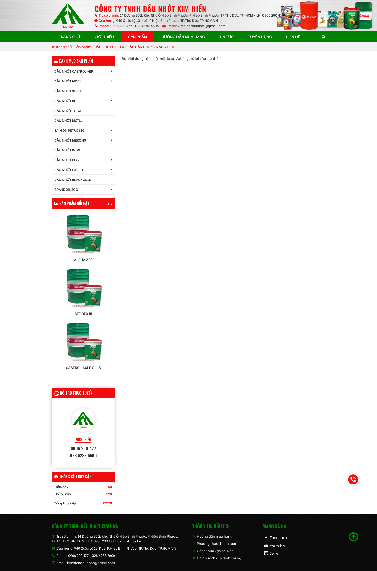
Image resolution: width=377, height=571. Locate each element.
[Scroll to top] (353, 536)
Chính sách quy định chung (216, 557)
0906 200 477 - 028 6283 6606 (134, 25)
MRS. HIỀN (83, 439)
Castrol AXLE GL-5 (83, 368)
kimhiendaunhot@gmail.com (201, 25)
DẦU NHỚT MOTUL (68, 120)
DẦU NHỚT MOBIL (68, 80)
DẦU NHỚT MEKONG (70, 140)
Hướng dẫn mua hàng (212, 536)
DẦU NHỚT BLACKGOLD (72, 179)
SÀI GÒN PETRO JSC (69, 130)
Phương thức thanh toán (214, 543)
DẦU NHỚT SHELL (68, 90)
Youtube (277, 545)
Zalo (274, 553)
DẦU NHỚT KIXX (66, 159)
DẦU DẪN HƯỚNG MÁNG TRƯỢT (152, 46)
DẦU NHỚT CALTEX (109, 46)
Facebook (278, 537)
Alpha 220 (83, 259)
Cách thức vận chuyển (213, 550)
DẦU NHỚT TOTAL (68, 110)
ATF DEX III (83, 313)
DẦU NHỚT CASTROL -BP (73, 71)
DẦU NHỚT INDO (67, 149)
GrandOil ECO (66, 189)
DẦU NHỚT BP (65, 100)
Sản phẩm (83, 46)
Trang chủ (62, 46)
